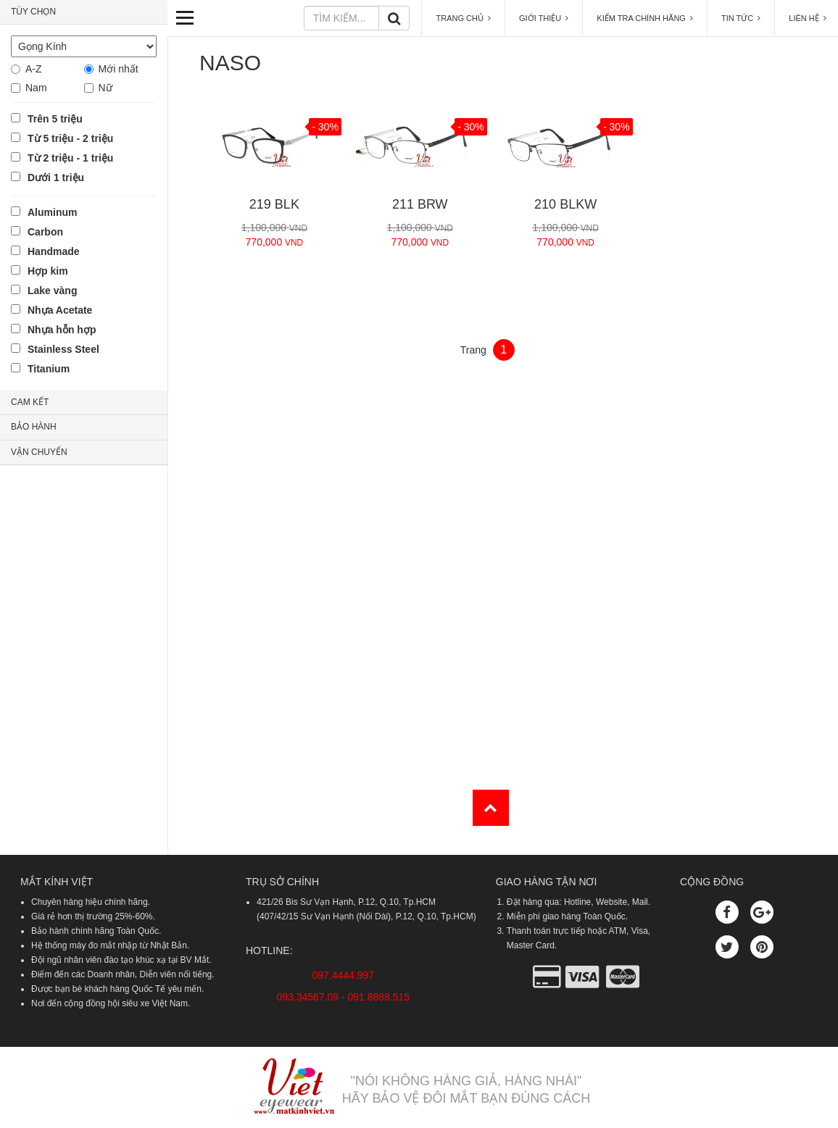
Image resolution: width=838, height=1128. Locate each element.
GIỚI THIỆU (543, 18)
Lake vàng (52, 290)
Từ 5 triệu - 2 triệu (70, 138)
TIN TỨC (740, 18)
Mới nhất (118, 69)
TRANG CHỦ (463, 18)
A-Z (33, 69)
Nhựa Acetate (60, 310)
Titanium (49, 369)
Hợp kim (48, 271)
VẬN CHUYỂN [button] (39, 452)
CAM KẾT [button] (30, 402)
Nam (36, 87)
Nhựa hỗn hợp (62, 329)
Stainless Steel (63, 349)
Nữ (105, 87)
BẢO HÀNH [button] (34, 427)
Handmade (54, 251)
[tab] (83, 12)
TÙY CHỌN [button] (33, 12)
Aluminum (52, 212)
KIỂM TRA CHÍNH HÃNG (645, 18)
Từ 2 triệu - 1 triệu (70, 158)
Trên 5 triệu (55, 119)
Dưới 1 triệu (56, 177)
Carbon (45, 232)
